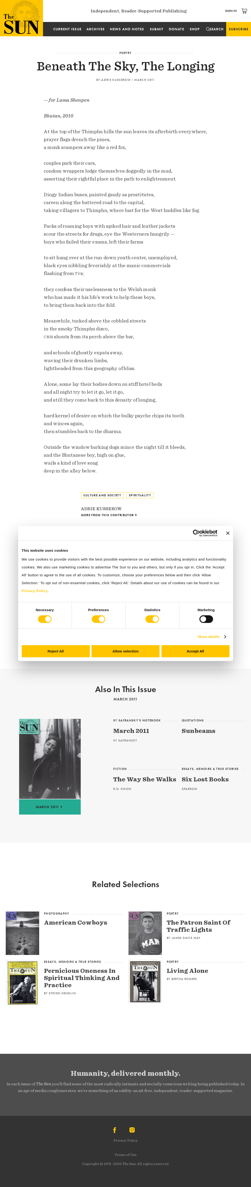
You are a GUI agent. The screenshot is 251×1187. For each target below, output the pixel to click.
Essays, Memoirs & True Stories (210, 769)
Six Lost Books (205, 779)
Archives (95, 29)
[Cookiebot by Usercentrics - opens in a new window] (196, 533)
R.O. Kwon (122, 789)
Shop (195, 29)
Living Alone (187, 970)
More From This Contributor (107, 515)
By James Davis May (184, 938)
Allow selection (125, 651)
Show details (209, 637)
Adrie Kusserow (116, 80)
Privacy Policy (125, 1140)
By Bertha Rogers (182, 979)
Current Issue (67, 29)
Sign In (231, 11)
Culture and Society (102, 495)
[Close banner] (228, 533)
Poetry (125, 53)
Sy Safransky (125, 740)
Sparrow (190, 789)
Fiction (120, 769)
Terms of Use (125, 1155)
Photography (56, 913)
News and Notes (127, 29)
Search (216, 29)
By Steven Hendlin (60, 993)
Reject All (56, 651)
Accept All (195, 651)
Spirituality (140, 495)
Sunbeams (198, 730)
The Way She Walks (144, 779)
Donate (176, 29)
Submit (156, 29)
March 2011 (144, 80)
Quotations (193, 720)
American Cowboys (75, 922)
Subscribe (239, 29)
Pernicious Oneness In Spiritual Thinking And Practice (82, 977)
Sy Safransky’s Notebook (137, 720)
